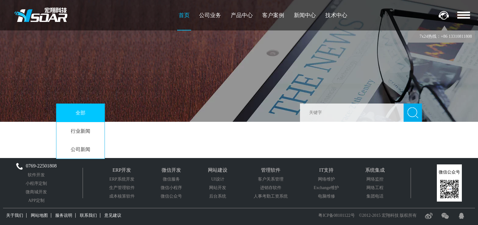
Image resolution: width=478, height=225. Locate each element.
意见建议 (112, 215)
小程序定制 (36, 183)
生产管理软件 (122, 187)
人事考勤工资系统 (271, 196)
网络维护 (326, 179)
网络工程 (374, 187)
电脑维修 (326, 196)
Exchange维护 (326, 187)
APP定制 (36, 200)
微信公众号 (171, 196)
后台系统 (217, 196)
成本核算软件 (122, 196)
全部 (80, 112)
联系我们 (88, 215)
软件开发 (36, 175)
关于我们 (14, 215)
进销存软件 (270, 187)
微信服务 (171, 179)
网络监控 (374, 179)
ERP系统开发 (121, 179)
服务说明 (63, 215)
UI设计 (217, 179)
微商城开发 (36, 192)
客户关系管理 (271, 179)
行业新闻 (80, 131)
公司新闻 (80, 149)
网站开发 (217, 187)
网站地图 (39, 215)
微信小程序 (171, 187)
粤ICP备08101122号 (336, 215)
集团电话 (374, 196)
